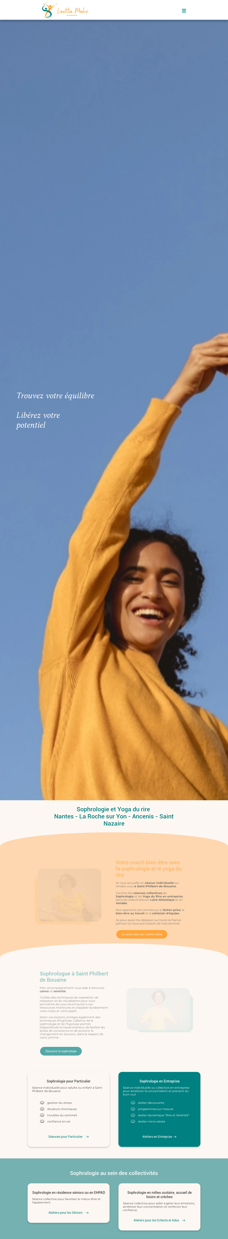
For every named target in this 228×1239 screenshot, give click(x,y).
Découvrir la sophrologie (57, 1051)
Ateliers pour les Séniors (65, 1212)
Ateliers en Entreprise (157, 1136)
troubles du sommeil (62, 1115)
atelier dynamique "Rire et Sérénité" (163, 1115)
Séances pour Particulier (65, 1136)
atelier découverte (151, 1102)
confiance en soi (58, 1121)
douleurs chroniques (62, 1109)
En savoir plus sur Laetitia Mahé (138, 934)
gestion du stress (59, 1102)
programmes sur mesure (155, 1109)
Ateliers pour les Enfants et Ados (156, 1220)
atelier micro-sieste (151, 1121)
